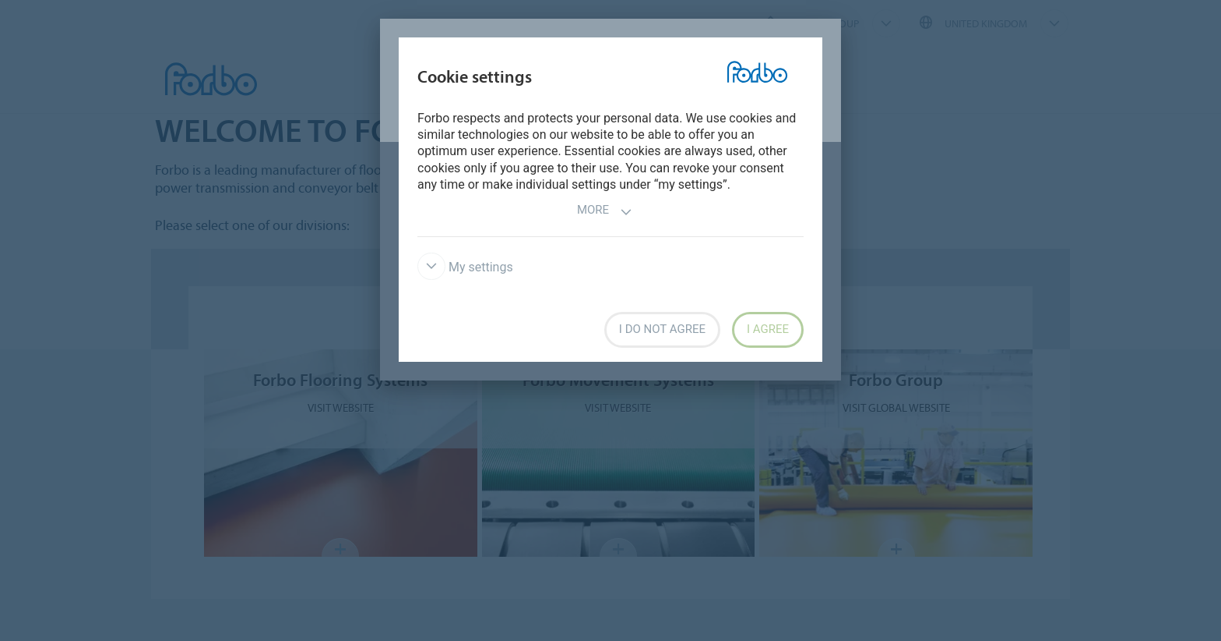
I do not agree (662, 329)
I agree (768, 329)
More (604, 212)
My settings (465, 267)
